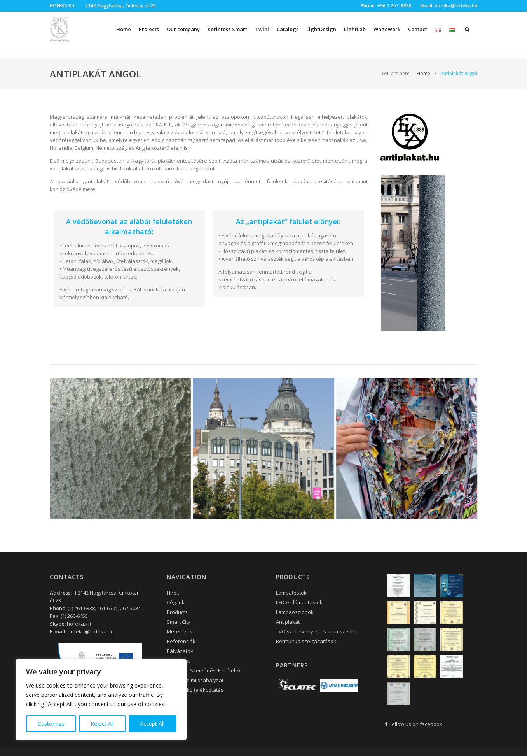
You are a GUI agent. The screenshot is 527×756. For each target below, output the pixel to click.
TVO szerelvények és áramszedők (316, 631)
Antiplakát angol (458, 73)
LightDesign (321, 29)
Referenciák (181, 641)
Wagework (386, 29)
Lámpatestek (291, 592)
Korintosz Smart (227, 29)
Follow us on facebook (413, 724)
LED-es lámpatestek (299, 602)
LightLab (355, 29)
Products (177, 612)
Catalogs (287, 29)
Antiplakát (288, 621)
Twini (262, 29)
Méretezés (179, 631)
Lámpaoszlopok (295, 612)
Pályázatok (180, 650)
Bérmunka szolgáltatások (306, 641)
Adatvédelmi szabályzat (195, 680)
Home (123, 29)
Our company (183, 29)
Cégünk (176, 602)
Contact (417, 29)
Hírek (173, 592)
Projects (149, 29)
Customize (51, 723)
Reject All (102, 723)
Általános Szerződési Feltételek (204, 670)
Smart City (178, 621)
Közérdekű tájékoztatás (195, 689)
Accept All (152, 723)
